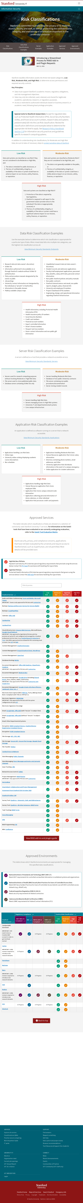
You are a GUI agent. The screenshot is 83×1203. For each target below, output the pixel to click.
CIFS (15, 739)
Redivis (4, 992)
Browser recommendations (52, 1143)
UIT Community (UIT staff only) (53, 1167)
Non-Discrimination (52, 1195)
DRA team (31, 577)
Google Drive (23, 680)
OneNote (5, 670)
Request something (49, 1135)
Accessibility (63, 1195)
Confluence (9, 832)
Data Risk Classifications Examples (24, 47)
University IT (14, 3)
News (44, 1156)
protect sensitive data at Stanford (56, 146)
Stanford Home (22, 1192)
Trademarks (42, 1195)
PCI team (25, 569)
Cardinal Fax (6, 623)
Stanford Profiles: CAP (9, 798)
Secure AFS (14, 744)
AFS (12, 739)
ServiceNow (6, 785)
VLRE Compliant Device (17, 734)
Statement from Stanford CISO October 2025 (16, 793)
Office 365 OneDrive (25, 668)
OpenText (20, 658)
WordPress (36, 653)
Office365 (18, 718)
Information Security (10, 8)
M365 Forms (34, 808)
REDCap (24, 695)
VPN (3, 822)
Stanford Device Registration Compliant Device (19, 730)
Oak (3, 987)
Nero (3, 973)
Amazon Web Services (23, 633)
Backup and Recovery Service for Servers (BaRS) (23, 609)
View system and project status (53, 1141)
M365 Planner (21, 779)
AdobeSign (19, 701)
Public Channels (18, 759)
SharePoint (36, 668)
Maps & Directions (35, 1192)
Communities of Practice (51, 1164)
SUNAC (21, 774)
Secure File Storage (25, 744)
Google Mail (10, 718)
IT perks (6, 1143)
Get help (46, 1138)
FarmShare (5, 963)
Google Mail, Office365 (13, 713)
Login (6, 1176)
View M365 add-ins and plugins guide (41, 840)
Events (45, 1161)
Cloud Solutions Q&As (11, 1135)
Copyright (34, 1195)
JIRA (13, 770)
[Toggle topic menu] (79, 9)
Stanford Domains (23, 648)
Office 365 (12, 618)
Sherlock (5, 1012)
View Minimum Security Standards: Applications (41, 440)
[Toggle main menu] (79, 3)
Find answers (47, 1133)
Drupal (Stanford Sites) (24, 653)
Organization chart (10, 1159)
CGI (16, 827)
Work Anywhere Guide (11, 1141)
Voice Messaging (7, 818)
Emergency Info (61, 1192)
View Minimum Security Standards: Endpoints (41, 252)
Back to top (42, 1023)
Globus (13, 749)
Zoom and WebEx (28, 601)
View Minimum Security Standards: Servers (41, 364)
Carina (4, 949)
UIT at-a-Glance (9, 1167)
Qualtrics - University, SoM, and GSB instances (26, 803)
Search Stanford (48, 1192)
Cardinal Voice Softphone (10, 754)
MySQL (17, 663)
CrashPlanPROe (13, 613)
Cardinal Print (6, 628)
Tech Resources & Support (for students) (56, 1146)
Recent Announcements (50, 1159)
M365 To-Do (15, 813)
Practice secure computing (12, 1138)
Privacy (28, 1195)
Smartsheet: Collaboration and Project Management (19, 790)
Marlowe (5, 968)
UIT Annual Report (10, 1164)
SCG (3, 1007)
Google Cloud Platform (9, 635)
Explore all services (10, 1133)
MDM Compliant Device (17, 729)
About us (7, 1156)
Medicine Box (23, 675)
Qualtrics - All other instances (20, 808)
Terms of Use (20, 1195)
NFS (19, 739)
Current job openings (11, 1161)
